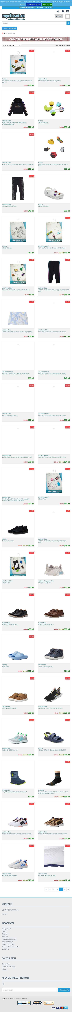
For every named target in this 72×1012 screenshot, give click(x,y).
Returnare (5, 934)
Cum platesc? (6, 929)
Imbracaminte (8, 33)
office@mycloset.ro (10, 910)
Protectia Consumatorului (10, 947)
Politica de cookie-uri (9, 939)
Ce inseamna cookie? (34, 4)
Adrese (4, 969)
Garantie (5, 937)
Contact (4, 914)
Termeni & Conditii (8, 944)
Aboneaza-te (64, 990)
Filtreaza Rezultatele (10, 28)
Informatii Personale (8, 966)
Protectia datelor (7, 942)
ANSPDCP (5, 949)
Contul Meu (5, 964)
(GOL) (59, 16)
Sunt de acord (47, 4)
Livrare (4, 931)
